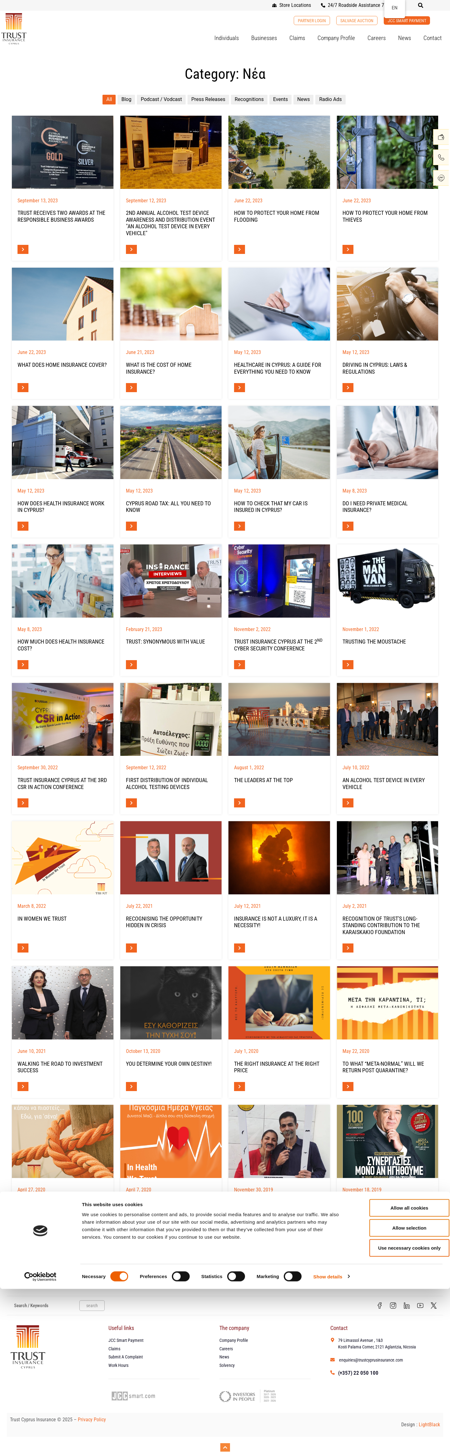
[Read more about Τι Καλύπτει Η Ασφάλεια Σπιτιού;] (23, 387)
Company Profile (336, 38)
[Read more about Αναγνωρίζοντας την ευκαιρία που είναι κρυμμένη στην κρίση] (131, 948)
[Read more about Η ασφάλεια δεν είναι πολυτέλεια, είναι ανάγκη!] (239, 948)
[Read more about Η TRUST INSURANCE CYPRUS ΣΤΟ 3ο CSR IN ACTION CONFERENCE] (23, 802)
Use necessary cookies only (398, 1415)
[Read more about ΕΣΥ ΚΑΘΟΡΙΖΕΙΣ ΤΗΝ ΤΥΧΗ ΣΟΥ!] (131, 1086)
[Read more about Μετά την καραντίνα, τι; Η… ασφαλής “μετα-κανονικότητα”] (347, 1086)
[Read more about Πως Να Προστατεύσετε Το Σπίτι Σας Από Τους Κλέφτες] (347, 249)
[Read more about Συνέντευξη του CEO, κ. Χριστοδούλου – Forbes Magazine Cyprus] (347, 1225)
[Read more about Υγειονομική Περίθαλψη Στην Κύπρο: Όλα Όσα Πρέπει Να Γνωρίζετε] (239, 387)
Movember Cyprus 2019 (263, 1202)
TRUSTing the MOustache (374, 641)
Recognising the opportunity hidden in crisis (164, 922)
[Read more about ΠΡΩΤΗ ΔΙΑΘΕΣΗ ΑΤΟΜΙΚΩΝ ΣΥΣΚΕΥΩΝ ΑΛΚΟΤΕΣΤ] (131, 802)
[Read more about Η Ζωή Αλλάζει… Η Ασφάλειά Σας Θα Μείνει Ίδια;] (23, 1225)
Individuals (226, 38)
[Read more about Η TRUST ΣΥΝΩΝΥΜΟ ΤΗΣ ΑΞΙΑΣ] (131, 664)
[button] (420, 5)
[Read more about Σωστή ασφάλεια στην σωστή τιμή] (239, 1086)
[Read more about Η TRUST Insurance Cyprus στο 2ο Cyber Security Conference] (239, 664)
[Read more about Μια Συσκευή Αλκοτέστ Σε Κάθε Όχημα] (347, 802)
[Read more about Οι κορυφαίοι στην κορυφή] (239, 802)
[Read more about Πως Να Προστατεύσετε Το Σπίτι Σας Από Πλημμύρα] (239, 249)
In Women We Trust (42, 918)
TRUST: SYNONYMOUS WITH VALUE (165, 641)
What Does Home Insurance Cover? (62, 364)
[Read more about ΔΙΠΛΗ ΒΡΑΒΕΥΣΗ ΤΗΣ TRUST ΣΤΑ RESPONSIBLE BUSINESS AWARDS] (23, 249)
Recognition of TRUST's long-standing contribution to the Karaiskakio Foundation (381, 925)
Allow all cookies (398, 1375)
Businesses (264, 38)
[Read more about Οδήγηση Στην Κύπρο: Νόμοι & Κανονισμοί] (347, 387)
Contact (432, 38)
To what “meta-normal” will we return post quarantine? (383, 1067)
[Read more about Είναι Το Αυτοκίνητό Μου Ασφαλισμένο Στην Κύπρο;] (239, 526)
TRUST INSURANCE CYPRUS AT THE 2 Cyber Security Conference (278, 645)
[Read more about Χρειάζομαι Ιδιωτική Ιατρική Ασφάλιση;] (347, 526)
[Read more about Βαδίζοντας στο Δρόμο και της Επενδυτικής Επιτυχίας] (23, 1086)
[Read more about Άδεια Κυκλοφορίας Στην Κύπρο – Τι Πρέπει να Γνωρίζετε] (131, 526)
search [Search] (92, 1306)
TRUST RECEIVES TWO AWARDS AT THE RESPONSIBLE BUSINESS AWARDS (61, 216)
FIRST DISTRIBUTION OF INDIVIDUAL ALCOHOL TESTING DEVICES (167, 783)
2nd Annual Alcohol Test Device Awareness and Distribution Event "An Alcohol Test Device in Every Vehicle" (170, 223)
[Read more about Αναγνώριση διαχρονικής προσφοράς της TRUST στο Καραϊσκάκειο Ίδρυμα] (347, 948)
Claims (297, 38)
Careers (377, 38)
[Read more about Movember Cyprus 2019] (239, 1225)
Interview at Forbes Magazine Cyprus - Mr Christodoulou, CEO (383, 1205)
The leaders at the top (263, 780)
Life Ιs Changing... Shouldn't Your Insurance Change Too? (61, 1205)
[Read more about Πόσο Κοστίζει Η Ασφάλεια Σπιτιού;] (131, 387)
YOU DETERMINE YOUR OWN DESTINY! (169, 1063)
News (404, 38)
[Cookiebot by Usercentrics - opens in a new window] (40, 1443)
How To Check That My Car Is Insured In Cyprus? (271, 506)
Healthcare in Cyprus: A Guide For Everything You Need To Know (277, 368)
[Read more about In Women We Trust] (23, 948)
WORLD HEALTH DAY (149, 1202)
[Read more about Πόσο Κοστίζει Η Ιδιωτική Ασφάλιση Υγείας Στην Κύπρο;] (23, 664)
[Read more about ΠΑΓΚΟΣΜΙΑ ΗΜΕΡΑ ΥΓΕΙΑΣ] (131, 1225)
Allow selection (398, 1395)
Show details (327, 1443)
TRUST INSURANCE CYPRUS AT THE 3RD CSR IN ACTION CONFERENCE (62, 783)
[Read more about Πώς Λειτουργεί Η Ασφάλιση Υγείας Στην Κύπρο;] (23, 526)
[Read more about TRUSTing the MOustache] (347, 664)
